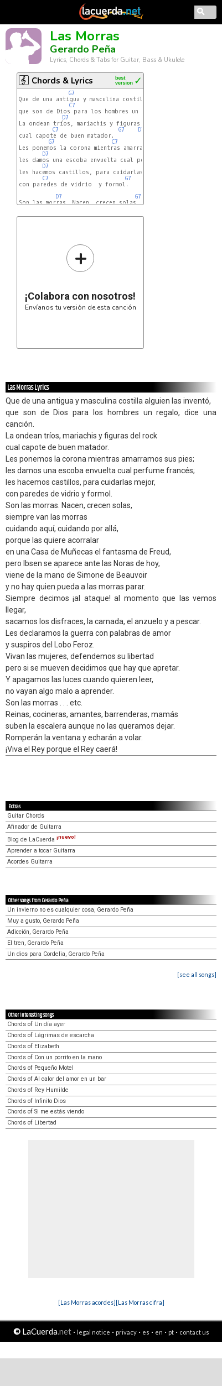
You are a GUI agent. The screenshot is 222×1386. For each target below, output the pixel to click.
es (145, 1332)
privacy (126, 1332)
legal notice (93, 1332)
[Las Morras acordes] (87, 1302)
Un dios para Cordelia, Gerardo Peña (56, 954)
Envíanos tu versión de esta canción (80, 277)
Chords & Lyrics (62, 80)
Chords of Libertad (31, 1122)
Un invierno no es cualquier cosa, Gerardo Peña (70, 909)
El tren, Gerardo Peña (35, 942)
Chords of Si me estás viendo (45, 1111)
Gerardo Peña (83, 49)
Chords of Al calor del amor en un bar (56, 1078)
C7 (72, 105)
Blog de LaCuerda (41, 839)
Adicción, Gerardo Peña (38, 931)
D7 (65, 117)
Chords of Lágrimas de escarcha (50, 1035)
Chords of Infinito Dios (36, 1101)
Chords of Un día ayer (36, 1024)
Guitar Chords (25, 815)
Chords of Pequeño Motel (40, 1067)
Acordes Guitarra (30, 861)
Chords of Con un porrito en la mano (54, 1057)
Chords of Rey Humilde (38, 1090)
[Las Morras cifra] (140, 1302)
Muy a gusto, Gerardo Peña (43, 920)
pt (171, 1332)
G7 (72, 93)
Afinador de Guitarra (34, 826)
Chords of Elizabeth (33, 1046)
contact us (194, 1332)
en (159, 1332)
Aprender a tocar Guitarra (41, 850)
